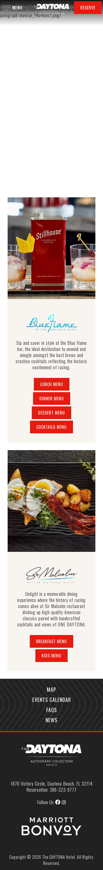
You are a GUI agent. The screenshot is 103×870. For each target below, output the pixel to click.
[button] (6, 8)
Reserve (87, 8)
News (51, 720)
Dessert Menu (51, 413)
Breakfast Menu (51, 641)
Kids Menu (51, 656)
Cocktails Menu (51, 427)
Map (51, 689)
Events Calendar (51, 699)
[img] (64, 802)
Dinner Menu (51, 398)
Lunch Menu (51, 384)
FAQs (51, 710)
